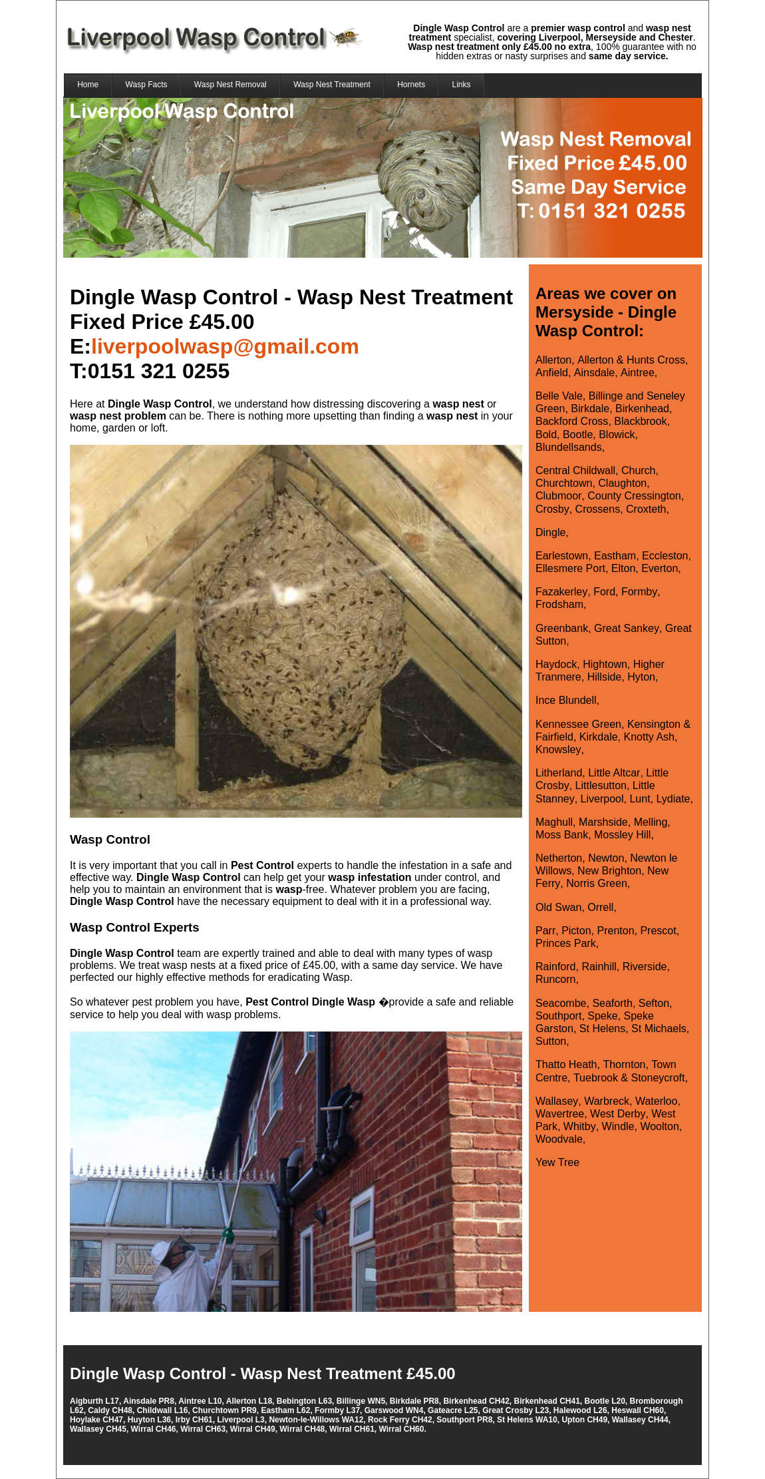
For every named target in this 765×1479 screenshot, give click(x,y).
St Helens (602, 1028)
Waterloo (656, 1101)
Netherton (559, 858)
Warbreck (606, 1101)
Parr (545, 930)
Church (638, 470)
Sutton (551, 1041)
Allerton (553, 360)
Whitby (579, 1126)
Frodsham (559, 604)
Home (87, 84)
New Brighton (609, 870)
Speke (602, 1016)
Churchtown (564, 483)
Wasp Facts (147, 84)
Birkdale (590, 408)
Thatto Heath (566, 1064)
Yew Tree (557, 1162)
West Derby (617, 1113)
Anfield (552, 372)
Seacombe (561, 1003)
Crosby (552, 509)
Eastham (615, 555)
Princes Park (566, 943)
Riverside (645, 966)
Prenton (615, 930)
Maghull (554, 822)
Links (461, 84)
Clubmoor (558, 495)
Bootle (578, 434)
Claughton (622, 483)
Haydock (556, 664)
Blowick (617, 434)
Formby (639, 591)
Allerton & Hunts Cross (631, 360)
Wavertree (560, 1113)
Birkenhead (642, 408)
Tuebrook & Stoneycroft (629, 1077)
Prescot (658, 930)
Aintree (638, 372)
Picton (576, 930)
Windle (618, 1126)
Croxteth (646, 509)
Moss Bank (562, 834)
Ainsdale (594, 372)
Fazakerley (561, 591)
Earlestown (562, 555)
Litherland (559, 772)
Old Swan (558, 907)
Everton (659, 568)
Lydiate (673, 798)
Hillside (604, 677)
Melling (651, 822)
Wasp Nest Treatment (332, 84)
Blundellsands (569, 447)
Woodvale (559, 1139)
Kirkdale (598, 736)
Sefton (654, 1003)
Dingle (550, 532)
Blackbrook (640, 421)
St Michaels (659, 1028)
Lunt (639, 798)
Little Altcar (614, 772)
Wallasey (557, 1101)
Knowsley (558, 749)
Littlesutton (601, 785)
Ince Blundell (566, 700)
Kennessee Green (578, 724)
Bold (546, 434)
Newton (606, 858)
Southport (558, 1016)
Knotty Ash (649, 736)
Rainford (555, 966)
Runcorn (555, 979)
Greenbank (562, 628)
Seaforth (612, 1003)
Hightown (605, 664)
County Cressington (634, 495)
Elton (623, 568)
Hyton (641, 677)
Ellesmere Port (570, 568)
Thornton (624, 1064)
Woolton (659, 1126)
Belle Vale (559, 396)
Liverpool (602, 798)
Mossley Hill (622, 834)
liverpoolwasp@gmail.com (225, 346)
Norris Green (596, 883)
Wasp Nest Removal (230, 84)
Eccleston (665, 555)
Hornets (411, 84)
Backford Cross (572, 421)
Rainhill (598, 966)
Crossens (598, 509)
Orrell (600, 907)
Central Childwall (575, 470)
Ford (604, 591)
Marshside (603, 822)
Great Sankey (626, 628)
